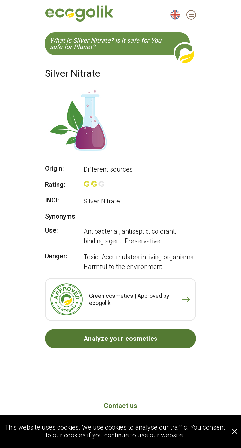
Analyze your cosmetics (121, 338)
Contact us (121, 405)
